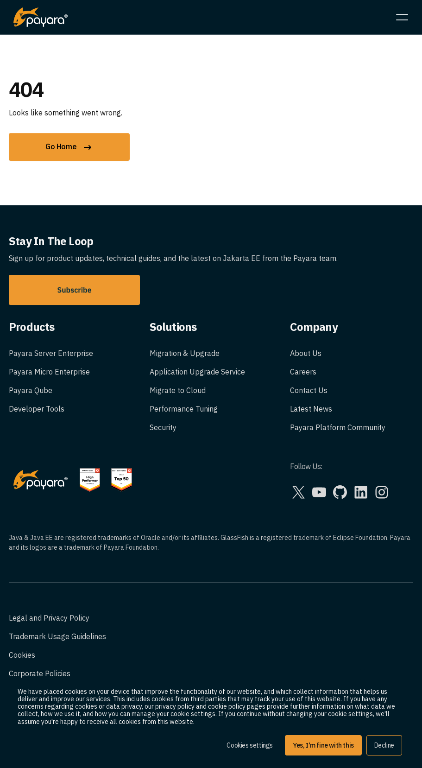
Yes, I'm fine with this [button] (323, 745)
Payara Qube (30, 390)
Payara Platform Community (337, 427)
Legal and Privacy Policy (49, 617)
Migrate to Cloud (178, 390)
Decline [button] (384, 745)
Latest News (311, 408)
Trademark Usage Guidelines (57, 636)
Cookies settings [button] (250, 745)
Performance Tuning (184, 408)
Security (163, 427)
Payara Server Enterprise (51, 353)
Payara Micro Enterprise (49, 371)
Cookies (22, 655)
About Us (305, 353)
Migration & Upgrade (185, 353)
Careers (303, 371)
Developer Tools (36, 408)
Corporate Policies (39, 673)
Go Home (69, 147)
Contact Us (309, 390)
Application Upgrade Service (197, 371)
